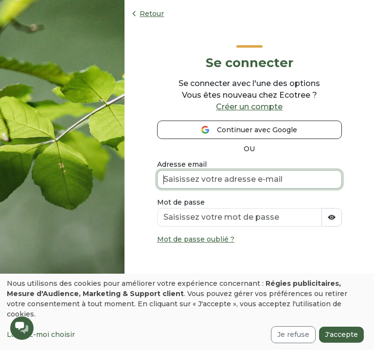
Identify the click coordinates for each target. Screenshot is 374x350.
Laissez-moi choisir (41, 334)
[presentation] (231, 271)
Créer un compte (249, 106)
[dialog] (187, 312)
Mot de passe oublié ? (195, 239)
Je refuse (293, 334)
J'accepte (341, 334)
